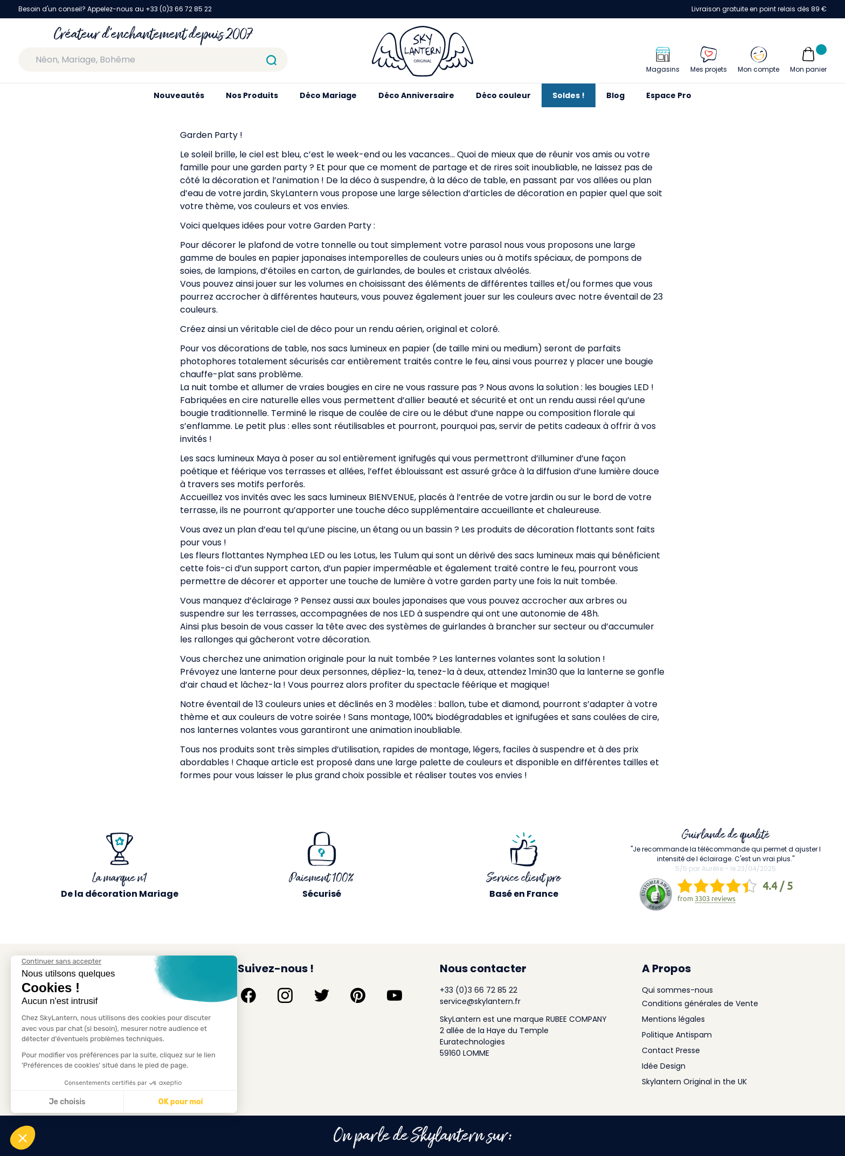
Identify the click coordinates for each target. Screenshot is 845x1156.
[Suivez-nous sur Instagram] (285, 995)
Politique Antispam (677, 1034)
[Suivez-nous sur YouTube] (394, 995)
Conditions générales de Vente (700, 1003)
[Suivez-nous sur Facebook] (248, 995)
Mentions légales (673, 1019)
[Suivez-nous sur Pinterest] (358, 995)
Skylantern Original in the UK (694, 1081)
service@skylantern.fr (480, 1001)
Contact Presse (671, 1050)
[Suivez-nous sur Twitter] (322, 995)
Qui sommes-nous (677, 990)
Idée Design (663, 1066)
